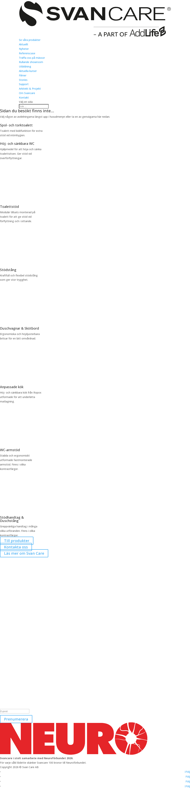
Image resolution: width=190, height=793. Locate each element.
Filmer (22, 75)
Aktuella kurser (28, 71)
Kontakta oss (16, 546)
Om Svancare (27, 93)
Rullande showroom (31, 62)
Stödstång (8, 269)
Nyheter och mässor (12, 681)
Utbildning (25, 66)
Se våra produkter (29, 40)
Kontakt (24, 97)
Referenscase (27, 53)
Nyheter (24, 49)
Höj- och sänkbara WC (17, 143)
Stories (23, 80)
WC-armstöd (10, 450)
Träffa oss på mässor (32, 57)
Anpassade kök (11, 387)
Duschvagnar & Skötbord (19, 328)
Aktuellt (23, 44)
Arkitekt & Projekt (30, 88)
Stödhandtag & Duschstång (12, 519)
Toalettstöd (9, 206)
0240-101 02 (7, 650)
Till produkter (16, 540)
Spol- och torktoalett (16, 125)
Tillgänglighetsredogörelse (16, 694)
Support (24, 84)
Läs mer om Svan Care (24, 553)
